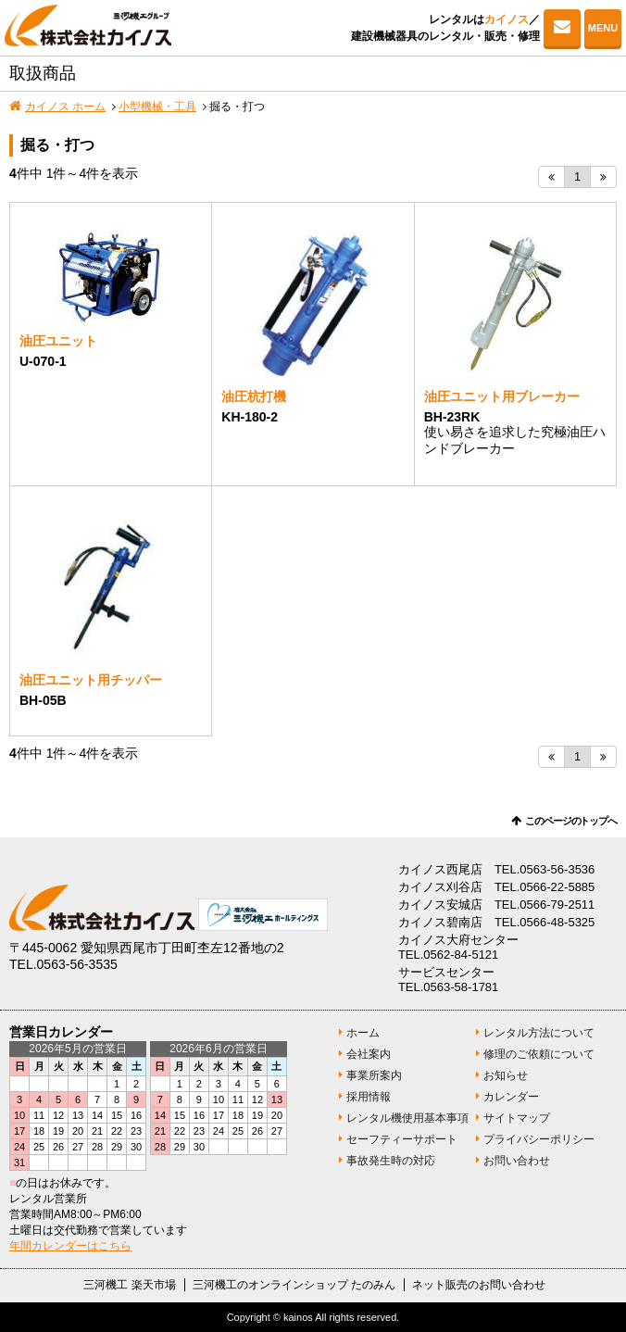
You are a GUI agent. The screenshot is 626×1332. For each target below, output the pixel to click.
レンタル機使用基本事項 (407, 1118)
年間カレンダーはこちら (70, 1245)
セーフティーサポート (401, 1139)
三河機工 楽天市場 (129, 1284)
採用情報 (368, 1096)
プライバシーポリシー (539, 1139)
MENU (603, 27)
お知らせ (505, 1075)
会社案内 (368, 1054)
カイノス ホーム (65, 106)
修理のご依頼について (539, 1054)
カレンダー (511, 1096)
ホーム (363, 1032)
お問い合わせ (562, 27)
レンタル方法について (539, 1032)
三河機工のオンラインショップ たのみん (294, 1284)
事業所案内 (374, 1075)
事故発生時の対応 (390, 1160)
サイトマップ (516, 1118)
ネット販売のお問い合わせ (478, 1284)
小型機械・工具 (157, 106)
